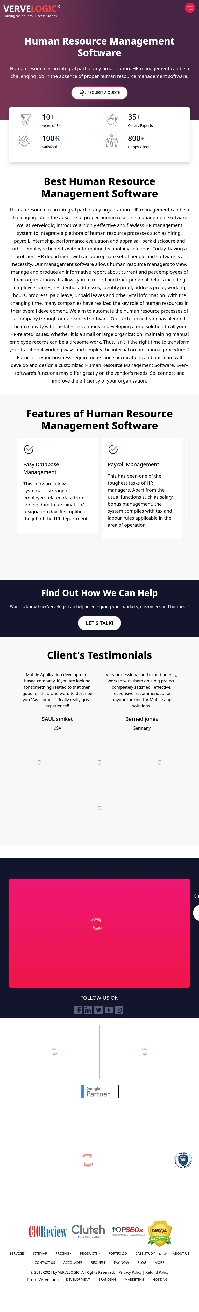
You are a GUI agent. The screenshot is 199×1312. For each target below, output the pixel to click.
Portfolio (117, 1253)
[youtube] (109, 1010)
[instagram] (119, 1010)
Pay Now (121, 1262)
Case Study (145, 1253)
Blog (141, 1262)
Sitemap (40, 1253)
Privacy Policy (131, 1272)
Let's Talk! (99, 622)
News (164, 1254)
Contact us (45, 1262)
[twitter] (98, 1010)
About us (181, 1253)
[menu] (190, 8)
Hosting (160, 1279)
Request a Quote (100, 93)
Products (88, 1253)
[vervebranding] (145, 1052)
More (159, 1262)
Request (98, 1262)
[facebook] (78, 1010)
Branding (107, 1279)
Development (78, 1279)
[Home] (31, 11)
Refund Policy (157, 1272)
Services (17, 1253)
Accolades (73, 1262)
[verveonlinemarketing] (54, 1052)
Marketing (134, 1279)
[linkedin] (88, 1010)
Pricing (62, 1253)
